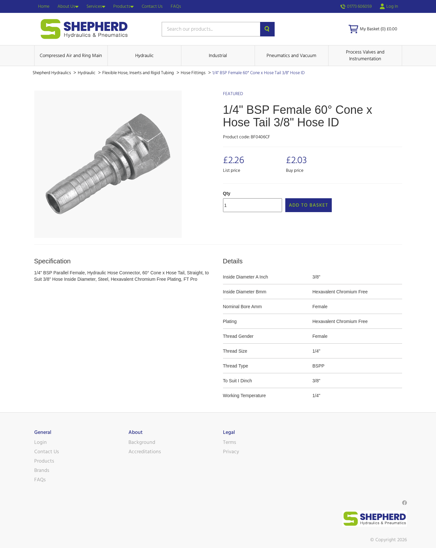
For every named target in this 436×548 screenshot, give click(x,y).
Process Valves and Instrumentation (365, 55)
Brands (41, 470)
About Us (67, 6)
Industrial (218, 55)
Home (43, 6)
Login (40, 442)
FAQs (176, 6)
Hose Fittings (194, 73)
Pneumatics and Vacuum (291, 55)
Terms (229, 442)
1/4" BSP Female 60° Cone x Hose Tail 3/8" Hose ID (258, 73)
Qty (226, 193)
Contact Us (152, 6)
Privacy (231, 451)
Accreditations (144, 451)
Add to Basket (308, 205)
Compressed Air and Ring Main (71, 55)
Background (141, 442)
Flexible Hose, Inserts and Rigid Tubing (138, 73)
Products (123, 6)
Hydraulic (144, 55)
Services (95, 6)
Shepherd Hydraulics (52, 73)
